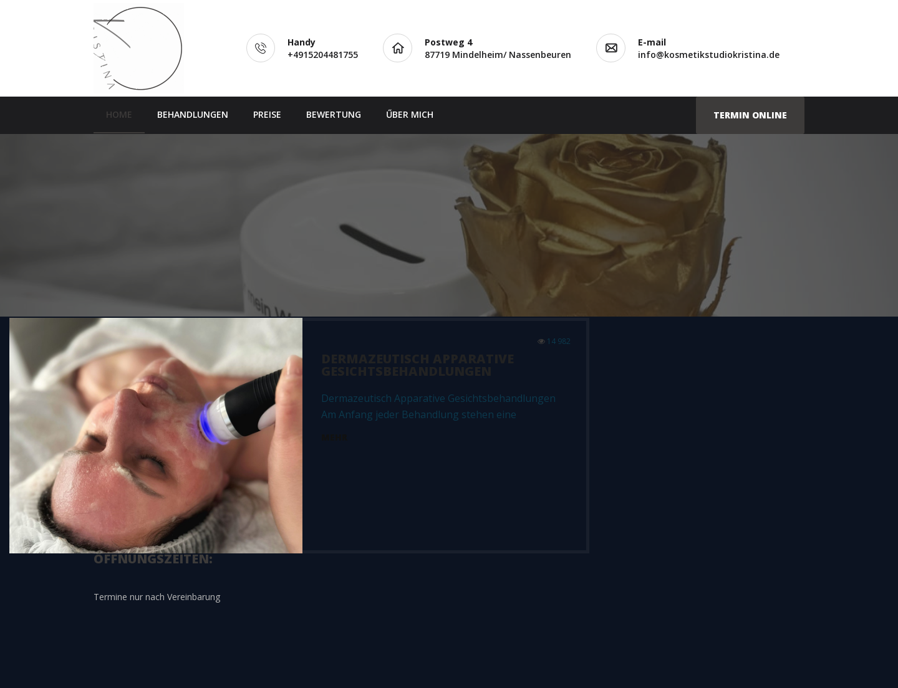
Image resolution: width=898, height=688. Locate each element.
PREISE (267, 114)
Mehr (334, 437)
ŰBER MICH (409, 114)
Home (119, 114)
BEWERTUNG (333, 114)
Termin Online (750, 115)
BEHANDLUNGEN (192, 114)
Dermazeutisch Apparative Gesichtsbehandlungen (417, 365)
